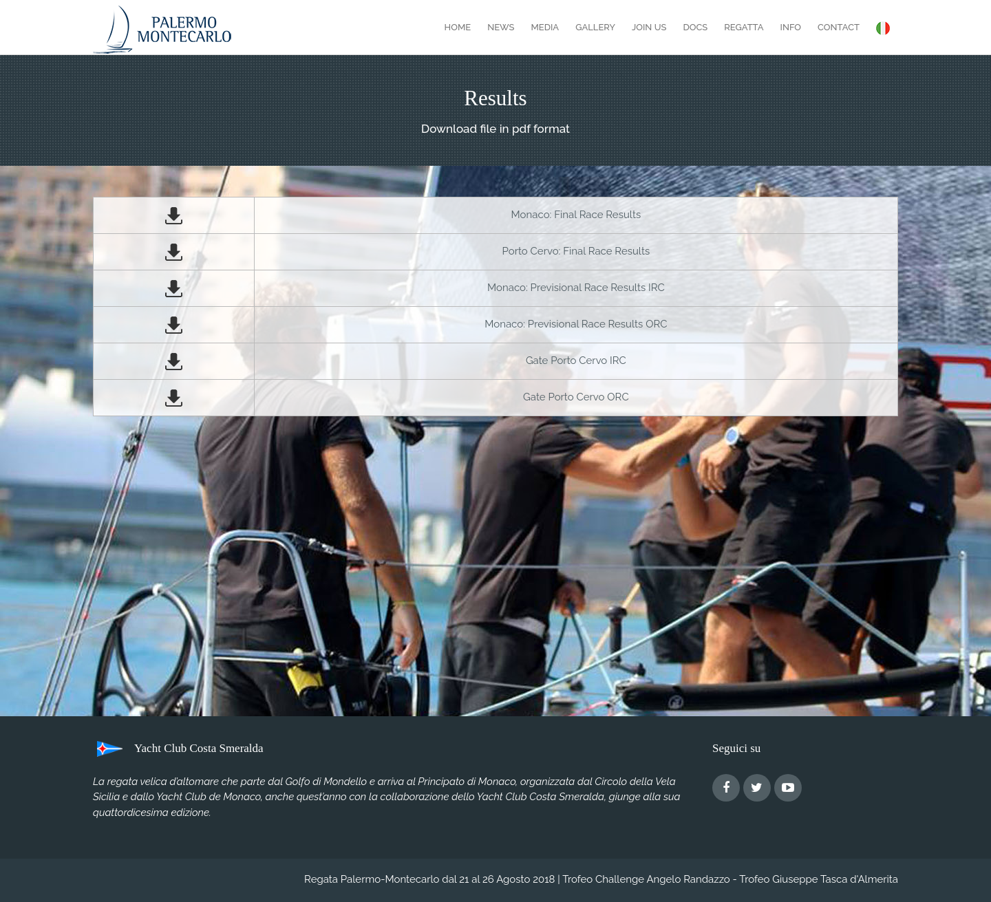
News (500, 27)
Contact (839, 27)
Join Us (649, 27)
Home (458, 27)
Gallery (595, 27)
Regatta (743, 27)
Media (545, 27)
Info (791, 27)
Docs (695, 27)
